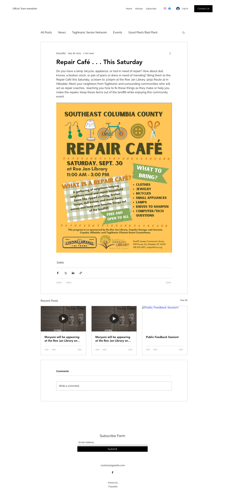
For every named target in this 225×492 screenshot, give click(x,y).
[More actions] (170, 53)
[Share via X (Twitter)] (65, 272)
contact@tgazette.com (113, 465)
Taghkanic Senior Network (89, 32)
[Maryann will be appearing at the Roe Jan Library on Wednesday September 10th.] (63, 318)
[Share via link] (80, 272)
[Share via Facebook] (57, 272)
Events (117, 32)
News (62, 32)
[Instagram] (164, 8)
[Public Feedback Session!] (164, 318)
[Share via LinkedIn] (73, 272)
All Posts (46, 32)
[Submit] (112, 449)
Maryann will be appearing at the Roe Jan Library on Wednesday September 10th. (62, 338)
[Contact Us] (203, 8)
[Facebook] (169, 8)
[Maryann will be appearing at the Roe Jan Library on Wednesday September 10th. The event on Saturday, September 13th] (114, 318)
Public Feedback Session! (162, 337)
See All (184, 300)
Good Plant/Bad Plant (143, 32)
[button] (183, 32)
